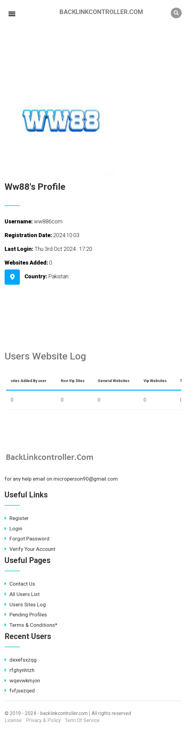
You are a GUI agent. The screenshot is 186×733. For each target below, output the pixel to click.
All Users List (22, 594)
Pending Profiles (26, 615)
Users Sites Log (25, 604)
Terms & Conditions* (31, 625)
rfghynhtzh (20, 670)
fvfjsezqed (20, 691)
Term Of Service (82, 720)
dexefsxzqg (21, 660)
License (13, 720)
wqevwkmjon (22, 680)
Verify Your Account (30, 549)
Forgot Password (27, 539)
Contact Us (20, 584)
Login (13, 528)
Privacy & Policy (43, 720)
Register (17, 518)
